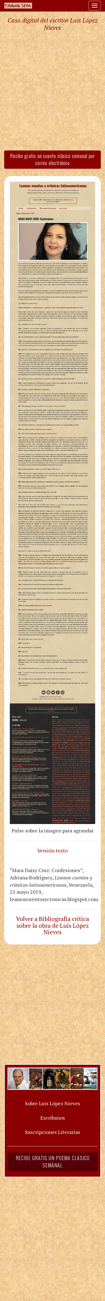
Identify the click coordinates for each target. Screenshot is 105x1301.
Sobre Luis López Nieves (52, 1103)
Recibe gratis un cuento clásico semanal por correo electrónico (52, 159)
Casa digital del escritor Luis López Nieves (52, 23)
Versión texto (52, 850)
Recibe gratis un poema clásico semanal (53, 1161)
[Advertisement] (52, 90)
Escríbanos (52, 1117)
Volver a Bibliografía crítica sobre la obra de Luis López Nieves (52, 925)
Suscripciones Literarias (52, 1132)
